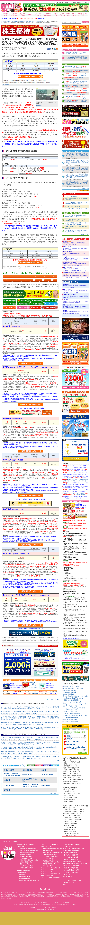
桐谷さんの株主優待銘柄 (24, 878)
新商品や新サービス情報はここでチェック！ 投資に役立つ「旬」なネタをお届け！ (75, 53)
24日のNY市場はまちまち (71, 196)
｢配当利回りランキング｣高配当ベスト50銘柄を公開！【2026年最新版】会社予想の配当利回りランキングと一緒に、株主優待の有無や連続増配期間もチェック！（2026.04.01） (29, 723)
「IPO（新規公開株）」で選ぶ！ (26, 858)
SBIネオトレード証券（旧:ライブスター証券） (75, 747)
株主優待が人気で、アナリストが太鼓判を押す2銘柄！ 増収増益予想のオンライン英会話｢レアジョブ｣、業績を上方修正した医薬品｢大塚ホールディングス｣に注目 (29, 144)
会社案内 (45, 902)
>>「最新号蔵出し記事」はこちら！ (71, 638)
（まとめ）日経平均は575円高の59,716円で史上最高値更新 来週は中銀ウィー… (76, 203)
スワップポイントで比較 (70, 797)
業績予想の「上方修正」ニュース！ (73, 813)
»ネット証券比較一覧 (67, 278)
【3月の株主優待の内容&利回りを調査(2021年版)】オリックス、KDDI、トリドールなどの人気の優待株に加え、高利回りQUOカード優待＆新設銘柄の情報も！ (29, 228)
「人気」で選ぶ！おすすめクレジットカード (52, 852)
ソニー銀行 (75, 301)
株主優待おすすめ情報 (69, 690)
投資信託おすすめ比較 (69, 692)
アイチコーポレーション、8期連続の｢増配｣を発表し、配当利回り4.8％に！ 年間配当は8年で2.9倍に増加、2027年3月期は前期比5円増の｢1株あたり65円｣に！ (77, 176)
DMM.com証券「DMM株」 (75, 264)
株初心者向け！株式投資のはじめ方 (73, 698)
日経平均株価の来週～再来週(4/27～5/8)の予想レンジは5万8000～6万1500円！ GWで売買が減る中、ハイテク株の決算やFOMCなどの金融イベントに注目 (77, 169)
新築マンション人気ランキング (71, 772)
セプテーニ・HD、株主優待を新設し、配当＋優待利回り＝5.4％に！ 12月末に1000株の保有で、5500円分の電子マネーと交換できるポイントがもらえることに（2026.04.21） (30, 738)
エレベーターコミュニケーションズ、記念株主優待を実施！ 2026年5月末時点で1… (76, 231)
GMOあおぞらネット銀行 (75, 296)
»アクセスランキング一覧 (83, 188)
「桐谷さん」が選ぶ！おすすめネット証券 (28, 850)
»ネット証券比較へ (52, 793)
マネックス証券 (9, 785)
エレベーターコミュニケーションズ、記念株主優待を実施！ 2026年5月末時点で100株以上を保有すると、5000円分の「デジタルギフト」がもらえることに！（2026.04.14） (30, 757)
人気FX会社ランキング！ (71, 792)
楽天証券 (7, 790)
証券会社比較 (21, 846)
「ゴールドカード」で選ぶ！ (48, 858)
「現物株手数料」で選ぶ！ (25, 854)
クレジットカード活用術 (47, 870)
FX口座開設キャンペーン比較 (72, 793)
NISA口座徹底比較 (68, 694)
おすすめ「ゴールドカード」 (72, 821)
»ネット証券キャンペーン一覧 (80, 278)
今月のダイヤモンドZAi (71, 872)
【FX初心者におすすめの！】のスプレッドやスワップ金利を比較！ (76, 97)
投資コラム (67, 874)
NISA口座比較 (68, 846)
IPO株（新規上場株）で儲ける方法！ (73, 688)
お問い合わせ (24, 902)
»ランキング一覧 (83, 208)
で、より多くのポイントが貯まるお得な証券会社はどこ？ (76, 78)
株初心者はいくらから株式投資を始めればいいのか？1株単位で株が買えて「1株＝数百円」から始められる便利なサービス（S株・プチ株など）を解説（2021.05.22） (29, 712)
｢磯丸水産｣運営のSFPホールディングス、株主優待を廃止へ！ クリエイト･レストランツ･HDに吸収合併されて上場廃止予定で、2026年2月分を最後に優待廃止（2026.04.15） (30, 752)
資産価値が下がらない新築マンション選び (75, 715)
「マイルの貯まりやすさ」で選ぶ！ (50, 856)
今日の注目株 (68, 876)
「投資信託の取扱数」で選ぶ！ (26, 862)
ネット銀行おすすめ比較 (70, 710)
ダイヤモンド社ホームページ (35, 902)
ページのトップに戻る (53, 699)
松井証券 (43, 780)
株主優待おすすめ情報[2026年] (11, 21)
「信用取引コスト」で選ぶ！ (25, 856)
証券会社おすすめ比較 (69, 808)
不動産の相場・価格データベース (72, 783)
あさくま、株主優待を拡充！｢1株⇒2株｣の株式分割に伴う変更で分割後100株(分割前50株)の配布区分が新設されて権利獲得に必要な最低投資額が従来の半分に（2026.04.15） (30, 747)
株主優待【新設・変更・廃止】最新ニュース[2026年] (30, 21)
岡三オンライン (27, 774)
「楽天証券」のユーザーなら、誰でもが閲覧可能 (75, 89)
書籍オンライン (56, 907)
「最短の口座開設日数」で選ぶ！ (26, 852)
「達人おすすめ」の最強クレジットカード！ (52, 848)
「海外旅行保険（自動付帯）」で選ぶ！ (51, 862)
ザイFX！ (67, 884)
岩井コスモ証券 (9, 770)
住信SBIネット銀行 (75, 306)
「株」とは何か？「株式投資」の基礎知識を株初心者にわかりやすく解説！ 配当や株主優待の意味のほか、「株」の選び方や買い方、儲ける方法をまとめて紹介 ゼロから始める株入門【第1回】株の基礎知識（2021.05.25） (30, 718)
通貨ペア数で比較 (69, 801)
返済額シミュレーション (70, 764)
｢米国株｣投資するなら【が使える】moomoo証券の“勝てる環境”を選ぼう (75, 67)
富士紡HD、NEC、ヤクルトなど (72, 206)
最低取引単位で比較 (69, 799)
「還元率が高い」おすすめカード (73, 817)
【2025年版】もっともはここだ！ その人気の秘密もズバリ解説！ (75, 93)
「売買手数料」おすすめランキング (74, 810)
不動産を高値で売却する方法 (71, 713)
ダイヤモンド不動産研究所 (58, 904)
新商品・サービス (69, 882)
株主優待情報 (22, 874)
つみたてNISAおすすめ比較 (72, 844)
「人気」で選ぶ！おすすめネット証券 (27, 848)
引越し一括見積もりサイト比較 (71, 777)
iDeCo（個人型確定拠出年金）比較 (74, 848)
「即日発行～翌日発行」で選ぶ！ (49, 864)
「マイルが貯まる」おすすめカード (74, 819)
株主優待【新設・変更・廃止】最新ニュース (29, 880)
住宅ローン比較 (67, 760)
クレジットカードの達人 (47, 872)
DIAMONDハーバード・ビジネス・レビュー (40, 907)
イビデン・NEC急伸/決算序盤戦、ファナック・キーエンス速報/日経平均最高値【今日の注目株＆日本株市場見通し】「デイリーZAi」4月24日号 (76, 58)
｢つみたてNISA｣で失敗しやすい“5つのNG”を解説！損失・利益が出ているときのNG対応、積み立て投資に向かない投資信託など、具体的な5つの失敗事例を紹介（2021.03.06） (30, 728)
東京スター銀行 (75, 291)
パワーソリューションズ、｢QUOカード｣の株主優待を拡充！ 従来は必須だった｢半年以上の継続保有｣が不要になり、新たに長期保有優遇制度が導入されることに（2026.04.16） (30, 743)
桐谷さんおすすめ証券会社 (70, 700)
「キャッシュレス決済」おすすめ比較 (74, 708)
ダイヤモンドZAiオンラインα (72, 880)
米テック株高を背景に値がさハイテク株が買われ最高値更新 (76, 199)
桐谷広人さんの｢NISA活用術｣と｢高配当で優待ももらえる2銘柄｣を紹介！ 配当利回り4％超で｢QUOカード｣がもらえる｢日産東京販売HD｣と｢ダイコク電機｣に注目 (77, 155)
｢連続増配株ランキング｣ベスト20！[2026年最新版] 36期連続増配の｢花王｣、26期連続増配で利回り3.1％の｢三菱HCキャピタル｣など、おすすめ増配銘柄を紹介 (77, 183)
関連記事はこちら (24, 652)
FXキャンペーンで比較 (70, 827)
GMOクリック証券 (47, 774)
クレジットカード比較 (46, 846)
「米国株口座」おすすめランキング (74, 811)
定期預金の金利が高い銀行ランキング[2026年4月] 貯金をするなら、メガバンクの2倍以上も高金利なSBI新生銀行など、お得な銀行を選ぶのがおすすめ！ (77, 162)
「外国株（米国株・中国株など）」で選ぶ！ (29, 860)
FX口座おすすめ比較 (68, 790)
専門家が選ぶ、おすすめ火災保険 (72, 775)
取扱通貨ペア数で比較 (70, 831)
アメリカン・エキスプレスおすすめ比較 (74, 704)
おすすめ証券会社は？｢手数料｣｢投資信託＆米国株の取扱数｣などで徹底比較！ (75, 82)
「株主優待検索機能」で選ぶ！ (26, 868)
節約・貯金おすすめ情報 (70, 719)
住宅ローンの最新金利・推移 (72, 762)
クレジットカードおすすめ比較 (72, 702)
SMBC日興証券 (27, 770)
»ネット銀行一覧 (84, 315)
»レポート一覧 (74, 208)
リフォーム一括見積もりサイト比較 (73, 779)
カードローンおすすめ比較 (70, 721)
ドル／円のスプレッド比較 (71, 833)
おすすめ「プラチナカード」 (72, 823)
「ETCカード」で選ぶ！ (47, 866)
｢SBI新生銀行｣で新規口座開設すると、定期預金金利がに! (76, 86)
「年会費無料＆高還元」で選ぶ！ (49, 854)
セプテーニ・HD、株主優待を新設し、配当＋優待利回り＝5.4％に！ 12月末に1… (76, 216)
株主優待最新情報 (22, 872)
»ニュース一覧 (66, 208)
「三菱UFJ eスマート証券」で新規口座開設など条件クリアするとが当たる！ (76, 71)
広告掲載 (67, 902)
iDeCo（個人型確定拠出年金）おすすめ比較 (75, 696)
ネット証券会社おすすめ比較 (71, 686)
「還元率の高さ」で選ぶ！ (48, 850)
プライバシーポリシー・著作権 (56, 902)
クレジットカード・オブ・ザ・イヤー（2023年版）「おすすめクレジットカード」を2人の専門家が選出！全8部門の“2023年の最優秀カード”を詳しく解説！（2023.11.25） (30, 707)
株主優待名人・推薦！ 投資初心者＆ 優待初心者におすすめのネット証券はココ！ (75, 101)
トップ (2, 21)
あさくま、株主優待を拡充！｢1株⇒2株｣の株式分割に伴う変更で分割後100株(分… (76, 223)
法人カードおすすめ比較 (70, 706)
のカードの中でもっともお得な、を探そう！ (75, 74)
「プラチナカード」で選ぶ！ (48, 860)
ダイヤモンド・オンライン (35, 904)
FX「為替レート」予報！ (70, 835)
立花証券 (7, 780)
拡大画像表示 (6, 85)
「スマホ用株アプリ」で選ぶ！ (26, 866)
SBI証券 (43, 770)
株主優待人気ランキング (24, 876)
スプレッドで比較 (69, 795)
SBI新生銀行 (75, 286)
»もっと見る (55, 761)
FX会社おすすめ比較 (68, 825)
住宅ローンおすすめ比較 (70, 712)
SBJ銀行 (75, 312)
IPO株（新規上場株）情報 (71, 850)
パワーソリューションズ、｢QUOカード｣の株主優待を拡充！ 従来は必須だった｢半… (75, 219)
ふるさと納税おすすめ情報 (70, 717)
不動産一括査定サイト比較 (71, 770)
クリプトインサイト (71, 904)
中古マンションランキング (70, 774)
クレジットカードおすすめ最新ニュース (50, 873)
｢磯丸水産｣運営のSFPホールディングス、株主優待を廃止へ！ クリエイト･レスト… (76, 227)
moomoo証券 (45, 785)
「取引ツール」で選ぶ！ (24, 864)
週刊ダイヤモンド (47, 904)
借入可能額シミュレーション (72, 766)
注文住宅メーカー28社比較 (70, 781)
